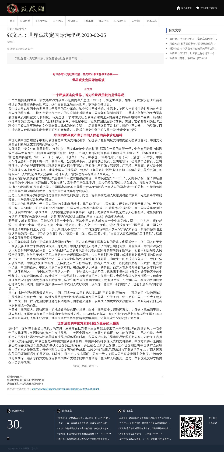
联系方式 (152, 21)
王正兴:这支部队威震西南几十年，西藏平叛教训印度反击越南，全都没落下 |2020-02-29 (145, 428)
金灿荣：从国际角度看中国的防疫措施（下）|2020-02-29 (84, 433)
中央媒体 (73, 21)
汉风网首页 (184, 8)
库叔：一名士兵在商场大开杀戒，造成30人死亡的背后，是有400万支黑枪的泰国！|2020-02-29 (84, 423)
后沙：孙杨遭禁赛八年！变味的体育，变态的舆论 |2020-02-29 (84, 428)
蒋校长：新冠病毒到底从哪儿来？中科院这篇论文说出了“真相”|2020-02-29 (84, 439)
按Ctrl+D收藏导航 (206, 8)
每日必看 (25, 21)
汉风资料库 (120, 21)
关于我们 (136, 21)
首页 (12, 21)
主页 (9, 29)
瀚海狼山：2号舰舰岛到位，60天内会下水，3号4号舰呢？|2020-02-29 (84, 418)
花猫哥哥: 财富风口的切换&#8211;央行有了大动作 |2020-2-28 (145, 418)
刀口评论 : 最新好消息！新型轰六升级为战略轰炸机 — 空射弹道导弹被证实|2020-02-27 (145, 423)
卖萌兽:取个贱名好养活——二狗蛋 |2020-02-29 (140, 433)
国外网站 (58, 21)
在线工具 (88, 21)
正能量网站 (41, 21)
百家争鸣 (103, 21)
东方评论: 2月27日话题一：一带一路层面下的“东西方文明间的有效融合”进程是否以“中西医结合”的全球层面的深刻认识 (145, 439)
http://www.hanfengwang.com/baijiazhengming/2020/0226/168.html (65, 389)
